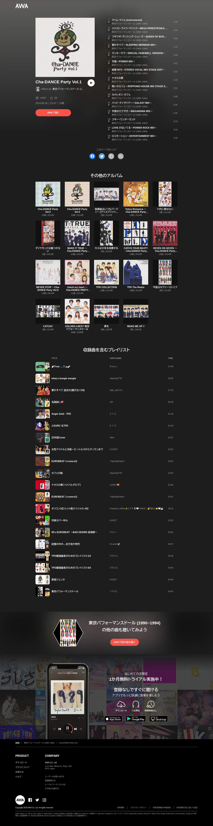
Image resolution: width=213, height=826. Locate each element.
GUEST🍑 (114, 485)
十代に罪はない (165, 209)
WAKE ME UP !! (136, 326)
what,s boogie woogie (63, 378)
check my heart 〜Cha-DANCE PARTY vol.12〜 (77, 290)
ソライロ (113, 591)
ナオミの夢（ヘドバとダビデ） (66, 485)
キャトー (113, 532)
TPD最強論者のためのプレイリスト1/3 (71, 556)
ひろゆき (114, 449)
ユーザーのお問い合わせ (54, 777)
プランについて (22, 767)
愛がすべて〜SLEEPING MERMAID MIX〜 (134, 45)
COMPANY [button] (52, 755)
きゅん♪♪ (114, 366)
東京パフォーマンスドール (64, 591)
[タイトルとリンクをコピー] (111, 156)
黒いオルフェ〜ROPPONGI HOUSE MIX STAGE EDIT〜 (141, 86)
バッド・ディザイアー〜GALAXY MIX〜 (132, 103)
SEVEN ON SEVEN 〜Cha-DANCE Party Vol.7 (165, 251)
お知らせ (19, 772)
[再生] (91, 82)
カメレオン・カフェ (121, 94)
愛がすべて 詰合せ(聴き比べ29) (68, 390)
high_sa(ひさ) (116, 390)
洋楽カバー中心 (59, 520)
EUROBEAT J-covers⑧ (64, 461)
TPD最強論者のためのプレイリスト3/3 (71, 567)
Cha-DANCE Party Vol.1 (68, 743)
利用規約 (120, 808)
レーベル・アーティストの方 (55, 785)
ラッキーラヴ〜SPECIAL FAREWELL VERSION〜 (138, 53)
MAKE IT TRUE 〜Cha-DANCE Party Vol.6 (77, 251)
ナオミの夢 (117, 78)
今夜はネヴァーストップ (165, 287)
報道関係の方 (50, 781)
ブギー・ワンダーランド (123, 119)
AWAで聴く (53, 112)
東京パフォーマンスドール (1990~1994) (73, 89)
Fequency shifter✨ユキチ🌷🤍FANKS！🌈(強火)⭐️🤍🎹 (136, 508)
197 (111, 402)
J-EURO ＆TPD (59, 425)
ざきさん (114, 556)
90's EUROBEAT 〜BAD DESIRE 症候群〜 (74, 532)
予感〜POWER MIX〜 (123, 61)
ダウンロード (21, 762)
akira (112, 437)
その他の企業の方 (52, 789)
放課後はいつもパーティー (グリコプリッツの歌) (106, 212)
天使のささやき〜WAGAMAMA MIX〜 (132, 111)
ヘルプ (18, 777)
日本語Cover (58, 437)
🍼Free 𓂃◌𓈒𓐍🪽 (60, 366)
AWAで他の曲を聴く (124, 642)
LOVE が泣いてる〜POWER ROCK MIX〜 (134, 127)
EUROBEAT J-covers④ (64, 496)
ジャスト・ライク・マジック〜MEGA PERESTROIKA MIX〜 (142, 28)
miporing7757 (116, 378)
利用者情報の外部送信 (162, 808)
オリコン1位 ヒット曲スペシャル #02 (69, 508)
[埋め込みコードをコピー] (121, 156)
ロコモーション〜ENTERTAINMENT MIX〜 (134, 136)
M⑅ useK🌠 (115, 544)
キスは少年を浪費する (106, 248)
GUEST (113, 520)
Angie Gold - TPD (61, 414)
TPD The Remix (135, 287)
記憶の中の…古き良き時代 (65, 544)
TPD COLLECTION (106, 287)
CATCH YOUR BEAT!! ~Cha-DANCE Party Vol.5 (136, 251)
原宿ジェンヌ (58, 579)
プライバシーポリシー (138, 808)
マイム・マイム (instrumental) (127, 20)
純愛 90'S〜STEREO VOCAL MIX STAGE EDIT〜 (138, 70)
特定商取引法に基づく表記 (187, 808)
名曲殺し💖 (57, 402)
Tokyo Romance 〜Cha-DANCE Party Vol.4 (135, 212)
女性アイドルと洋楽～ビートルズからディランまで (77, 449)
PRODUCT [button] (22, 755)
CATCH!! (48, 326)
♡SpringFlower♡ (117, 461)
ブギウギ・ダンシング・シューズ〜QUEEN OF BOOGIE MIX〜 (143, 36)
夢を (106, 326)
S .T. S (113, 414)
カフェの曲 (57, 473)
